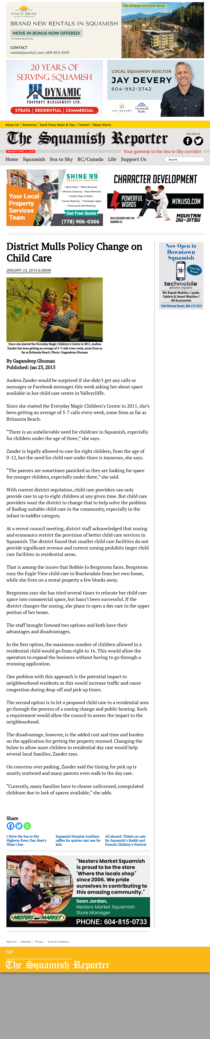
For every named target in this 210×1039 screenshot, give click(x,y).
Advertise (26, 941)
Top (9, 952)
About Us (11, 941)
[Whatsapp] (27, 826)
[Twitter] (19, 826)
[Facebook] (10, 826)
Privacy (39, 941)
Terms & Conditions (58, 941)
